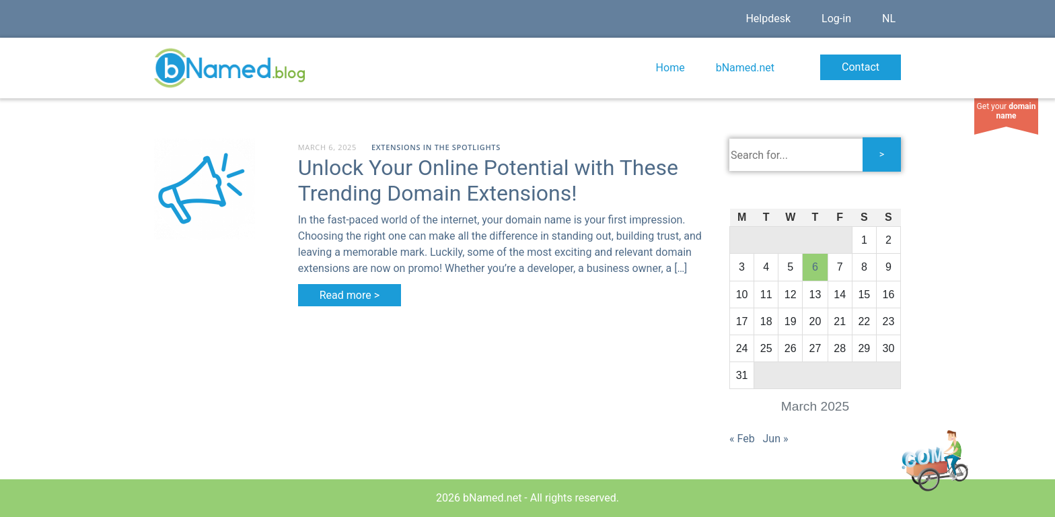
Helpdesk (768, 18)
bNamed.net (745, 67)
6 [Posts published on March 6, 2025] (815, 267)
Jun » (776, 438)
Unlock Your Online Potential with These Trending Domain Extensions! (488, 180)
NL (889, 18)
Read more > (349, 295)
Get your (1006, 111)
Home (670, 67)
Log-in (836, 18)
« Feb (742, 438)
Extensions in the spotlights (436, 147)
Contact (860, 67)
